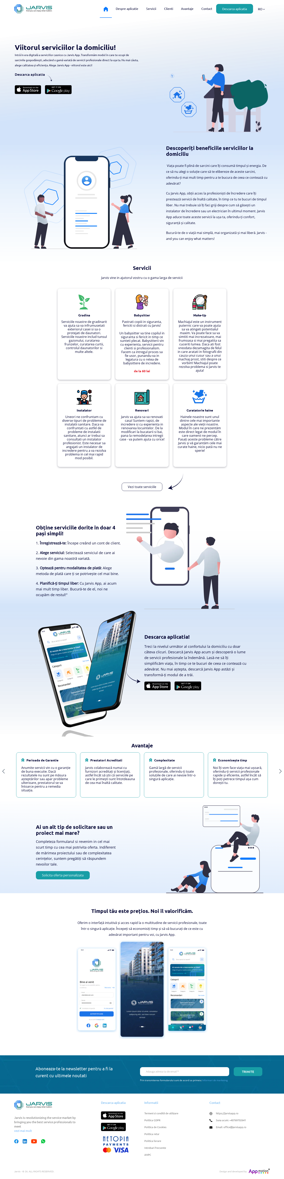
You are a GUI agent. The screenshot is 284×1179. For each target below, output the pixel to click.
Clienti (168, 8)
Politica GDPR (152, 1120)
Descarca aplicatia (234, 9)
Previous (3, 771)
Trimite (248, 1071)
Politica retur (151, 1134)
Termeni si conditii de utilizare (161, 1113)
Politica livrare (152, 1141)
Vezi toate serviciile (142, 487)
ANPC (147, 1154)
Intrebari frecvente (155, 1147)
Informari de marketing (215, 1080)
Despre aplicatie (127, 8)
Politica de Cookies (155, 1127)
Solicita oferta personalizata (63, 875)
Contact (206, 8)
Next (280, 771)
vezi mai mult (23, 1130)
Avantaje (187, 8)
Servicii (151, 8)
